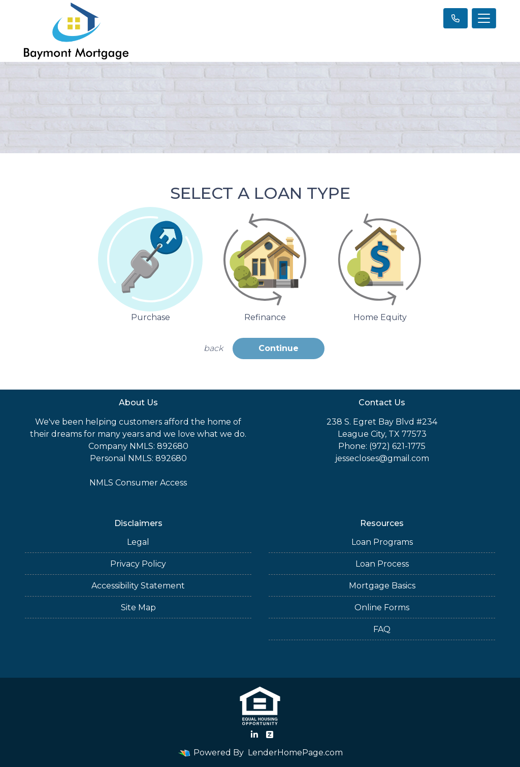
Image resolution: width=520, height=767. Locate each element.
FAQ (382, 629)
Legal (138, 542)
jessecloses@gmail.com (382, 458)
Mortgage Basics (382, 585)
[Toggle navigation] (484, 18)
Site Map (138, 607)
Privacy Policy (138, 564)
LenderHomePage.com (295, 752)
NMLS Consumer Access (138, 482)
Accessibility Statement (138, 585)
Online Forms (381, 607)
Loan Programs (382, 542)
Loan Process (382, 564)
